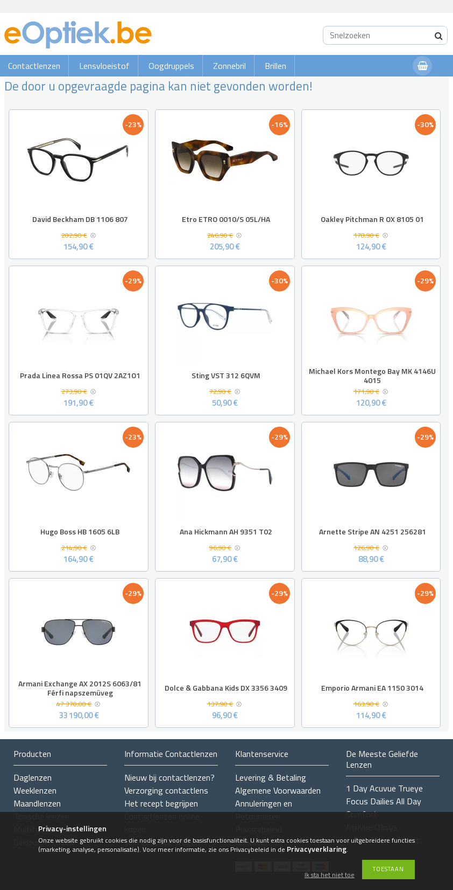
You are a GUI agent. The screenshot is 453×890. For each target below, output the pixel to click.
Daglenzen (32, 777)
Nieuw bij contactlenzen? (169, 777)
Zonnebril (229, 65)
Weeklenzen (34, 790)
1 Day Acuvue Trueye (384, 788)
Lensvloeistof (104, 65)
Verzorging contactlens (166, 790)
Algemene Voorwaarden (278, 790)
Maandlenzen (37, 803)
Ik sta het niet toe (330, 875)
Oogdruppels (171, 65)
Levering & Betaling (270, 777)
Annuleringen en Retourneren (263, 810)
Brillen (275, 65)
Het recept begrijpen (161, 803)
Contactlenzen (34, 65)
